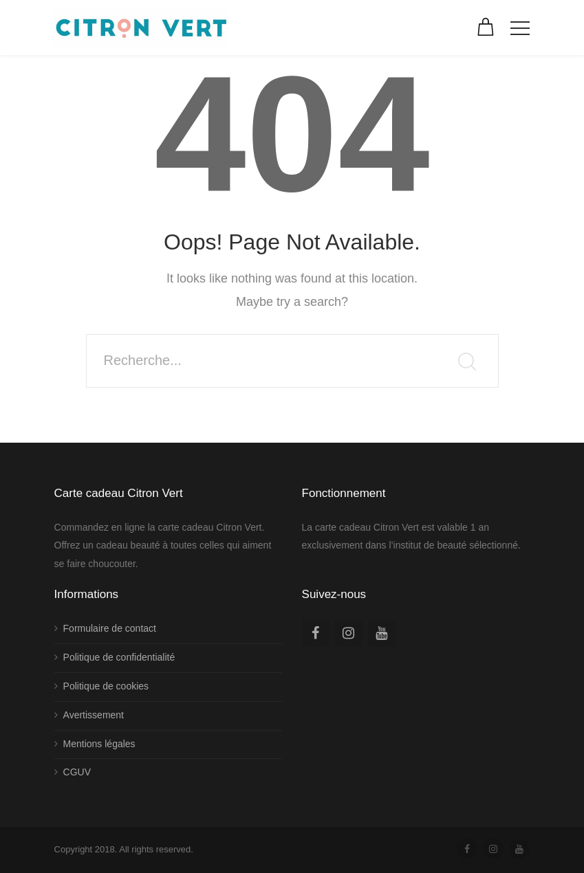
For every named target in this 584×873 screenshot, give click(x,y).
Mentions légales (99, 743)
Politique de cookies (106, 686)
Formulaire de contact (109, 628)
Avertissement (93, 714)
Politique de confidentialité (119, 657)
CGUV (77, 771)
